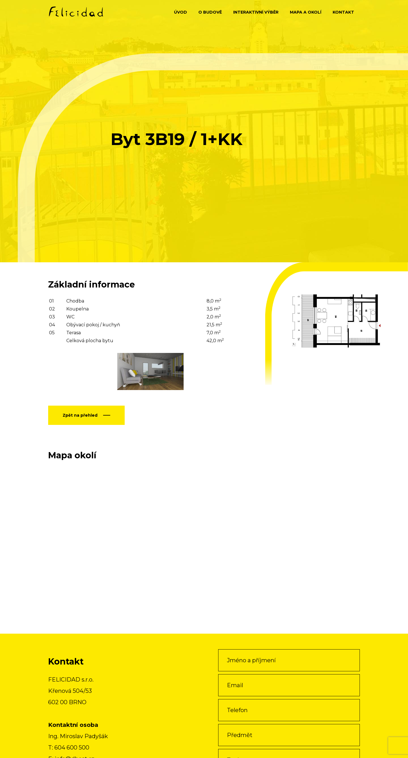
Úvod (180, 12)
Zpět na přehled (80, 415)
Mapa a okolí (305, 12)
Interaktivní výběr (256, 12)
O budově (210, 12)
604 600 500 (71, 747)
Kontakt (343, 12)
